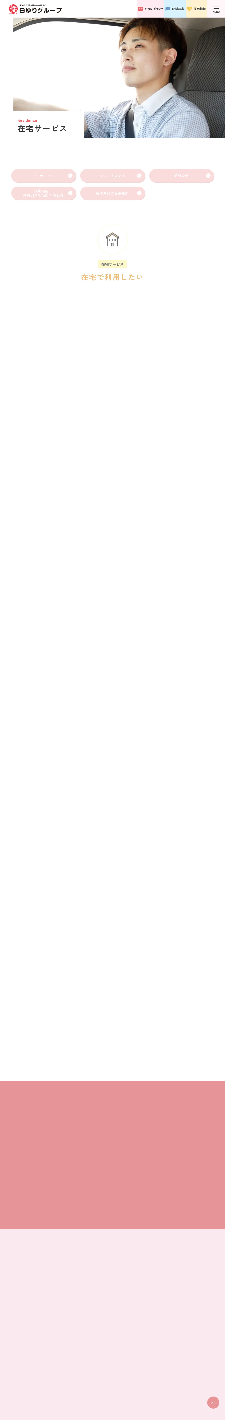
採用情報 (196, 9)
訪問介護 (192, 175)
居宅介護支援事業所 (119, 193)
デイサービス (53, 175)
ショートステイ (121, 175)
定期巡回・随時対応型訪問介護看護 (48, 193)
